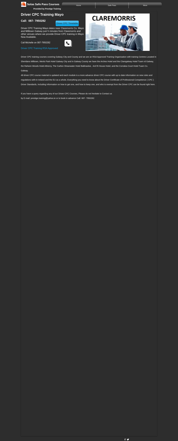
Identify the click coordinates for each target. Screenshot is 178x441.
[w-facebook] (125, 439)
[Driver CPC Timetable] (67, 23)
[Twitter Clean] (128, 439)
